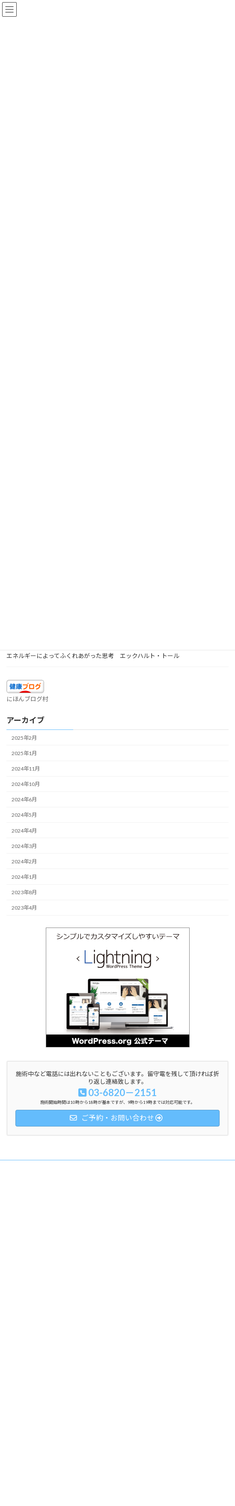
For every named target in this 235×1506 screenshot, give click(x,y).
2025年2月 (24, 738)
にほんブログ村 (27, 699)
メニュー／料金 (24, 1199)
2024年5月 (24, 815)
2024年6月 (24, 799)
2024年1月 (24, 877)
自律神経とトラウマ (29, 1183)
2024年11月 (26, 768)
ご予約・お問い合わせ (32, 1247)
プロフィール (21, 1215)
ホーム (14, 1168)
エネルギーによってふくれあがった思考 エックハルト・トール (92, 655)
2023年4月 (24, 907)
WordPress (76, 1492)
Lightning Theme (115, 1492)
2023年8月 (24, 892)
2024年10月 (26, 784)
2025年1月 (24, 753)
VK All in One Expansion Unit (166, 1492)
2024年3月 (24, 846)
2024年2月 (24, 861)
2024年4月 (24, 830)
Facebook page (118, 1448)
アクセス (16, 1231)
